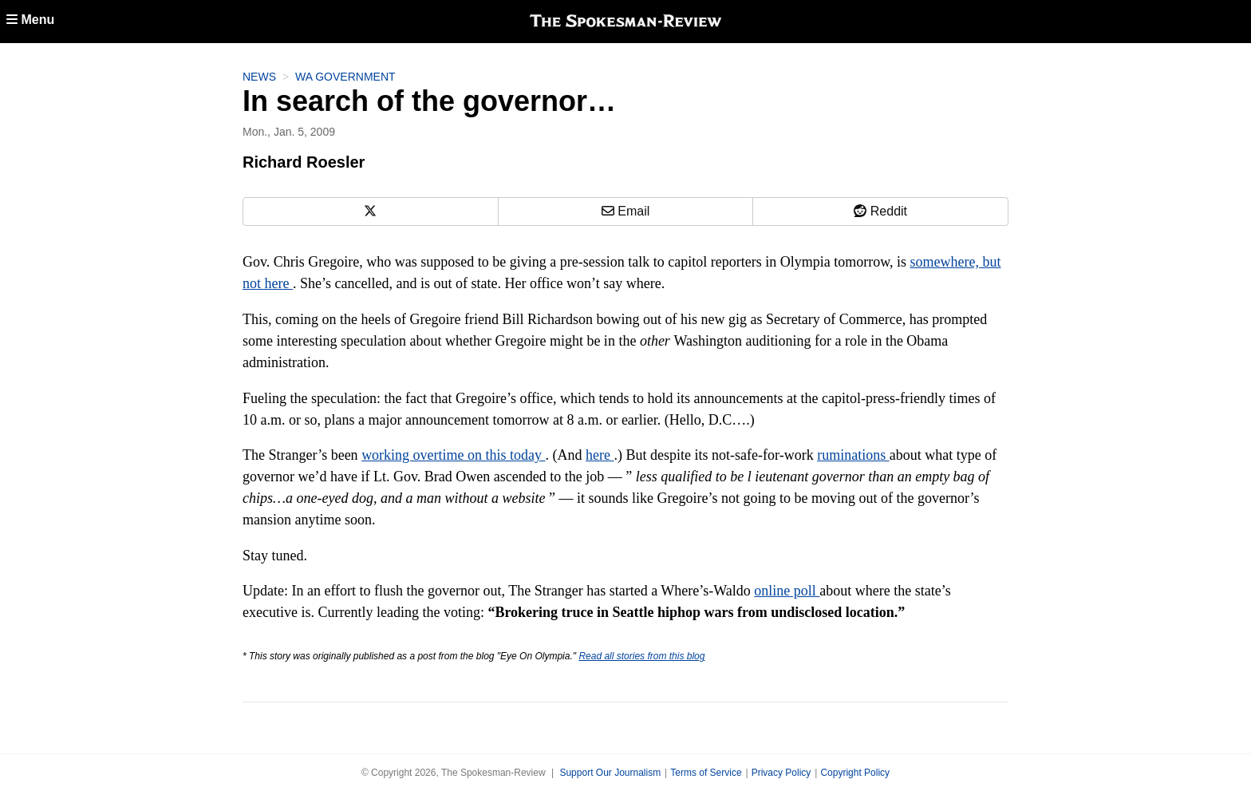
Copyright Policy (855, 772)
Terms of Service (705, 772)
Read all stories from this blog (641, 656)
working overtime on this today (453, 455)
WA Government (345, 76)
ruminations (853, 455)
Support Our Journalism (610, 772)
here (600, 455)
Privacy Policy (781, 772)
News (259, 76)
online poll (786, 591)
